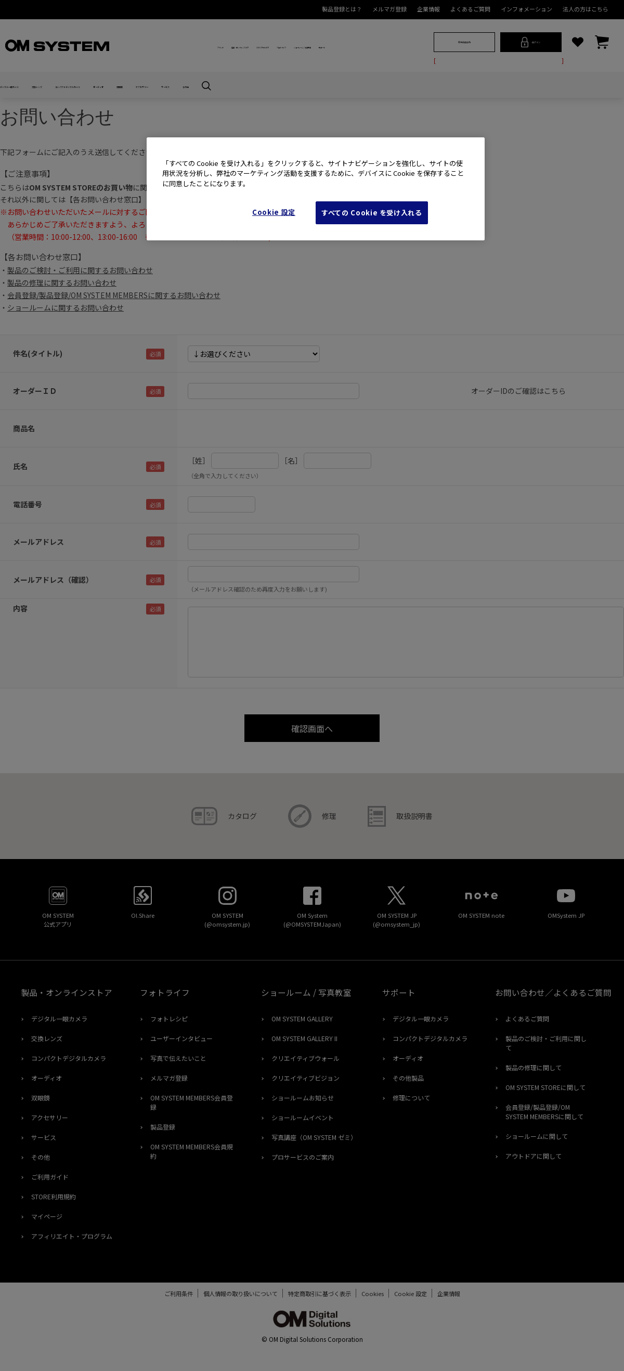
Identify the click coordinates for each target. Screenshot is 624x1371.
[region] (316, 189)
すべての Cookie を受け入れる (371, 212)
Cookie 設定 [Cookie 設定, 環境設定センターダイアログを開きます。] (273, 212)
